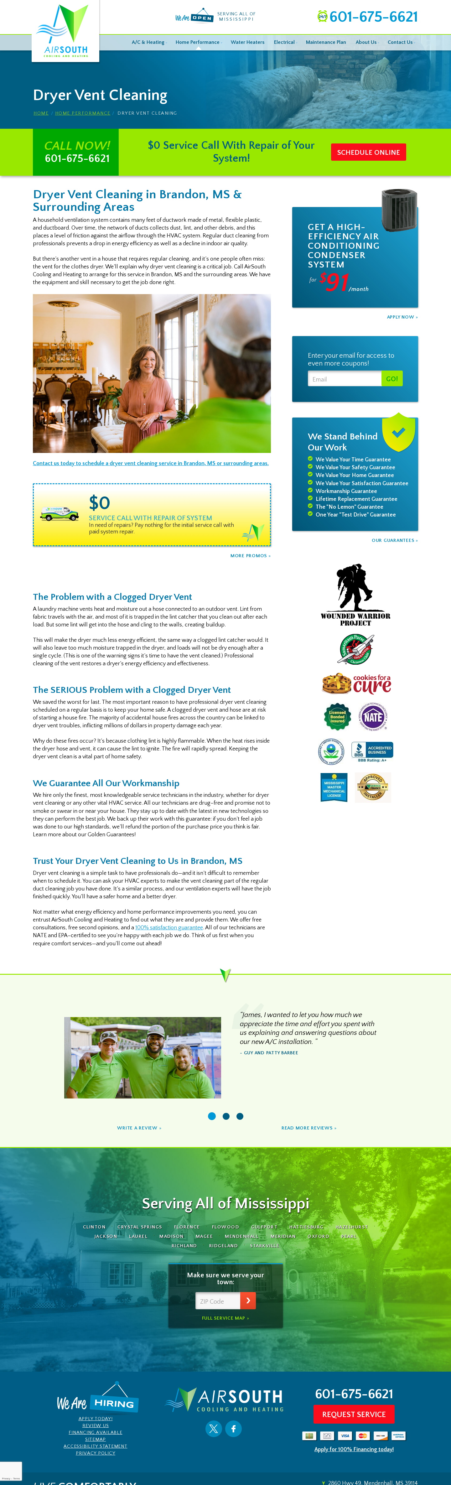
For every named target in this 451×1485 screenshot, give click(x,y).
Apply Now (400, 317)
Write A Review (137, 1128)
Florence (187, 1227)
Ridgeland (223, 1246)
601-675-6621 (373, 17)
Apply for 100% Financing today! (354, 1449)
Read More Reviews (307, 1128)
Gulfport (264, 1227)
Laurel (138, 1236)
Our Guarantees (393, 540)
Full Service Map (223, 1318)
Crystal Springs (139, 1227)
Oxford (318, 1236)
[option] (152, 514)
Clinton (94, 1227)
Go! (392, 379)
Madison (171, 1236)
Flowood (226, 1227)
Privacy (6, 1478)
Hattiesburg (306, 1227)
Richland (184, 1246)
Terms (16, 1478)
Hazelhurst (352, 1227)
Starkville (264, 1246)
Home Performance (83, 113)
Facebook (233, 1428)
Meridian (283, 1236)
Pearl (349, 1236)
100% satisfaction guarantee (169, 928)
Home (41, 113)
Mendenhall (242, 1236)
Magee (204, 1236)
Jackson (106, 1236)
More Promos (249, 555)
